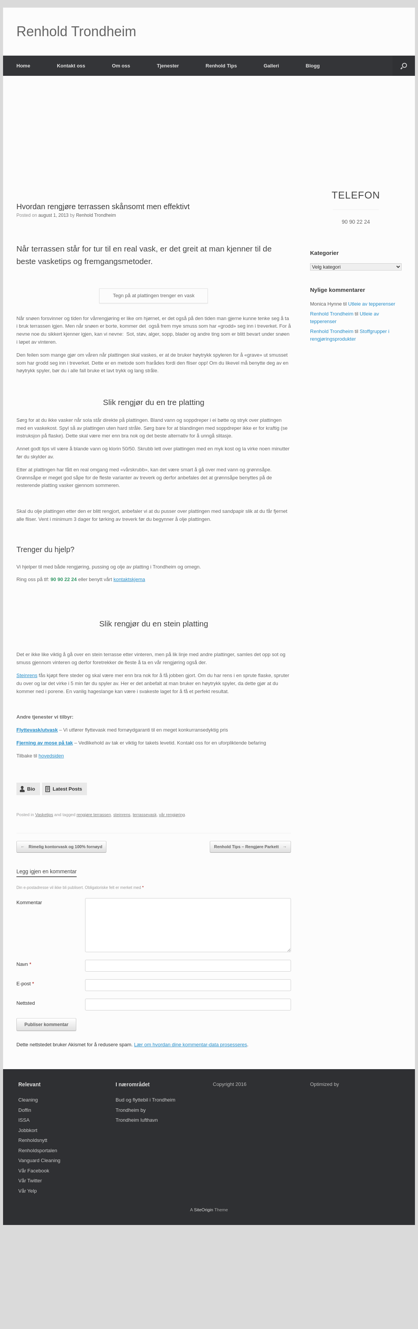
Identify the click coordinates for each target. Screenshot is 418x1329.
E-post (25, 983)
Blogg (313, 66)
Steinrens (26, 675)
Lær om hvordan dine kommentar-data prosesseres (190, 1044)
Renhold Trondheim (96, 215)
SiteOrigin (203, 1209)
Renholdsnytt (32, 1140)
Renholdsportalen (37, 1150)
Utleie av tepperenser (371, 304)
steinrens (121, 814)
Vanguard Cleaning (39, 1160)
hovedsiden (51, 756)
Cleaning (28, 1100)
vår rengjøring (172, 814)
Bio (31, 789)
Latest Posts (67, 789)
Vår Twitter (30, 1180)
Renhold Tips (221, 66)
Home (23, 66)
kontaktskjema (129, 579)
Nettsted (25, 1003)
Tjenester (168, 66)
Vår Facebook (33, 1171)
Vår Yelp (27, 1191)
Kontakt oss (71, 66)
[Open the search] (403, 66)
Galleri (271, 66)
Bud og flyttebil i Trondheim (145, 1100)
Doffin (24, 1110)
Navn (23, 964)
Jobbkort (27, 1130)
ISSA (24, 1120)
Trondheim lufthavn (137, 1120)
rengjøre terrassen (94, 814)
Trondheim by (131, 1110)
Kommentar (29, 902)
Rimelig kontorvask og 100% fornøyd (61, 847)
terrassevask (145, 814)
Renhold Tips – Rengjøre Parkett (250, 847)
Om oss (121, 66)
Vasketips (44, 814)
